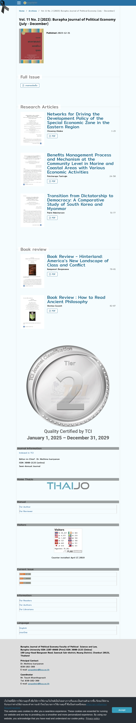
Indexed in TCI (26, 453)
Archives (33, 10)
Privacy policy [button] (93, 718)
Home (21, 10)
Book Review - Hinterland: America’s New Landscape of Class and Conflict (78, 260)
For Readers (26, 600)
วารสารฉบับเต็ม (30, 85)
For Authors (26, 605)
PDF (53, 136)
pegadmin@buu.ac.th (38, 669)
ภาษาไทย (23, 632)
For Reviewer (26, 511)
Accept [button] (121, 710)
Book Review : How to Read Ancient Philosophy (76, 299)
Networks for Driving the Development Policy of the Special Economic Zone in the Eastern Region (78, 120)
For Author (25, 506)
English (23, 628)
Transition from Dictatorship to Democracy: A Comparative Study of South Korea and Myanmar (80, 202)
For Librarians (27, 609)
